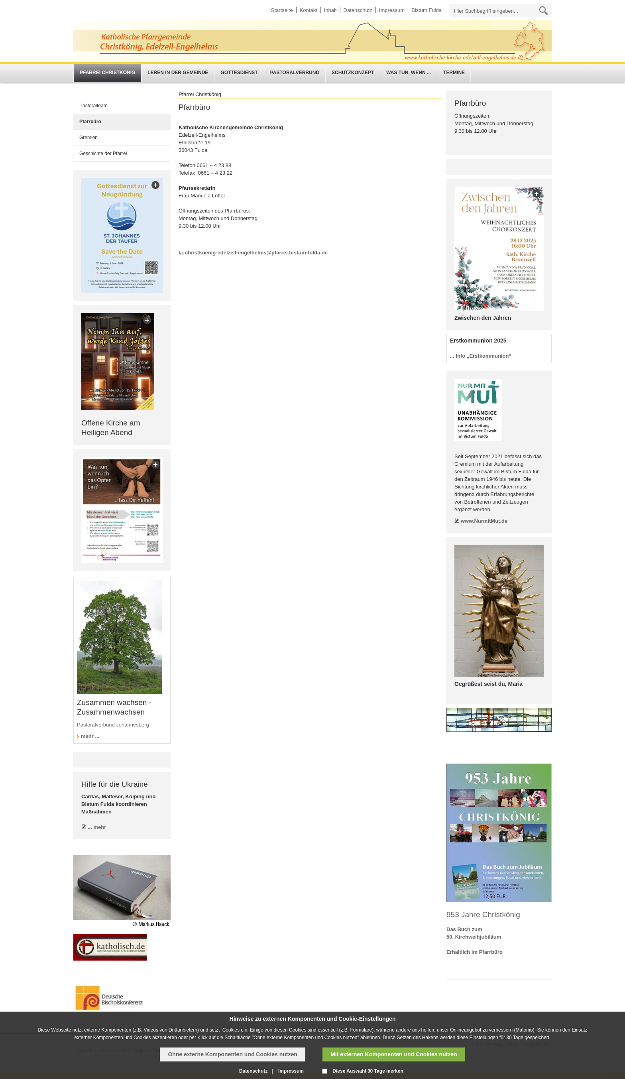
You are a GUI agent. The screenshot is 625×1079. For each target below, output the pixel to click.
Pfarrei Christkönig (107, 72)
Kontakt (308, 10)
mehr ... (90, 736)
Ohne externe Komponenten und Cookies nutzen (232, 1054)
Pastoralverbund (294, 72)
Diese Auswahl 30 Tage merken (367, 1071)
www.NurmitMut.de (484, 521)
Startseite (282, 10)
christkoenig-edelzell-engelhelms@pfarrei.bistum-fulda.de (256, 253)
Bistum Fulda (426, 10)
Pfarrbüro (90, 121)
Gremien (88, 137)
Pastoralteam (93, 105)
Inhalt (330, 10)
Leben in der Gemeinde (177, 72)
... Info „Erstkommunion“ (480, 356)
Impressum (392, 10)
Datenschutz (358, 10)
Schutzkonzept (353, 72)
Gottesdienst (238, 72)
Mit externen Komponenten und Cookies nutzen (393, 1054)
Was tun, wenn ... (408, 72)
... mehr (97, 827)
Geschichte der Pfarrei (103, 153)
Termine (454, 72)
